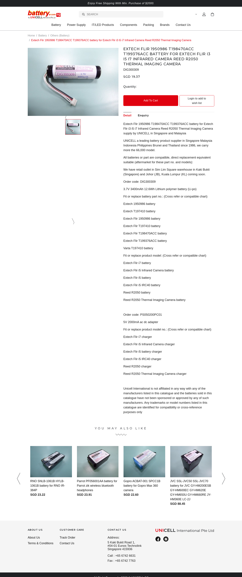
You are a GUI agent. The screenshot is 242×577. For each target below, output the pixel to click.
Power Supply (76, 25)
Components (128, 25)
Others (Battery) (59, 35)
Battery (56, 25)
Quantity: (130, 86)
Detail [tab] (127, 110)
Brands (165, 25)
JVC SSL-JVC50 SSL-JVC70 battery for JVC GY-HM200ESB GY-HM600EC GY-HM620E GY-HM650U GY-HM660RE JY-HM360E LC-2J (190, 485)
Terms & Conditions (41, 539)
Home (31, 35)
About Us (34, 533)
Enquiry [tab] (143, 110)
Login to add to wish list (192, 98)
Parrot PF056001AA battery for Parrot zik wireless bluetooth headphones (97, 481)
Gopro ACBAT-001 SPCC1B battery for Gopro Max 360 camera (142, 481)
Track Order (68, 533)
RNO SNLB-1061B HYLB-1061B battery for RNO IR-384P (48, 481)
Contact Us (183, 25)
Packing (148, 25)
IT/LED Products (103, 25)
